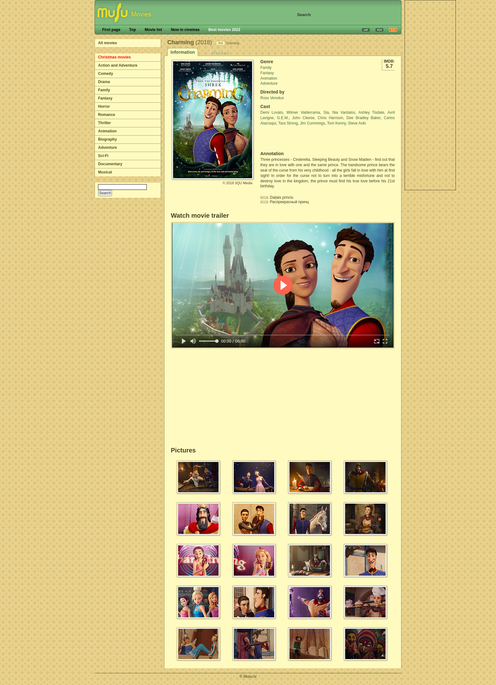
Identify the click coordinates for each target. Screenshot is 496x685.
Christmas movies (114, 57)
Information (182, 52)
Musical (105, 172)
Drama (104, 82)
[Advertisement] (430, 95)
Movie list (153, 29)
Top (132, 29)
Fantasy (105, 98)
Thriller (104, 123)
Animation (107, 131)
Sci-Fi (103, 156)
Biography (107, 139)
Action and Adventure (117, 65)
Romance (106, 114)
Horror (104, 106)
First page (111, 29)
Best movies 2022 (224, 29)
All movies (107, 43)
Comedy (105, 73)
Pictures (219, 52)
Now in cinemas (185, 29)
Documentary (110, 164)
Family (104, 90)
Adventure (107, 147)
